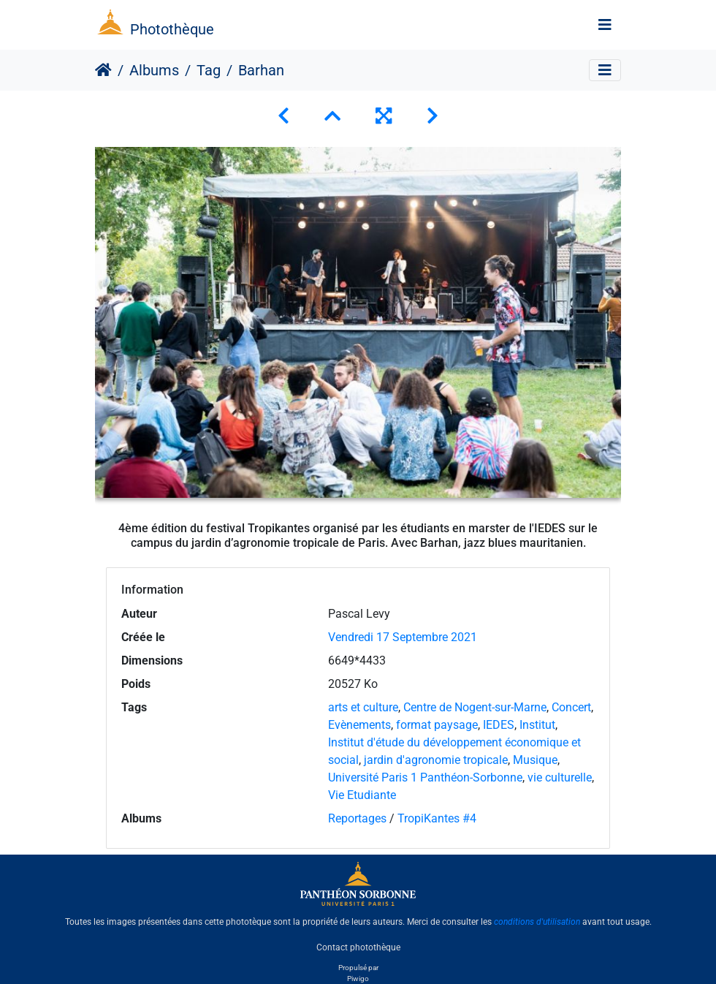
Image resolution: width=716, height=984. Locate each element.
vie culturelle (560, 777)
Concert (571, 707)
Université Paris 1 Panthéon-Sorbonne (425, 777)
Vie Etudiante (362, 795)
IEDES (498, 725)
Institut (537, 725)
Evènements (359, 725)
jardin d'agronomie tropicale (436, 760)
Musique (535, 760)
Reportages (357, 818)
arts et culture (363, 707)
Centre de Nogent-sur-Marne (474, 707)
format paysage (437, 725)
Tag (209, 70)
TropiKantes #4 (436, 818)
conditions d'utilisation (537, 922)
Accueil (103, 70)
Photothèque (172, 29)
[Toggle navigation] (605, 25)
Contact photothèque (358, 947)
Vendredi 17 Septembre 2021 (402, 637)
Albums (154, 70)
